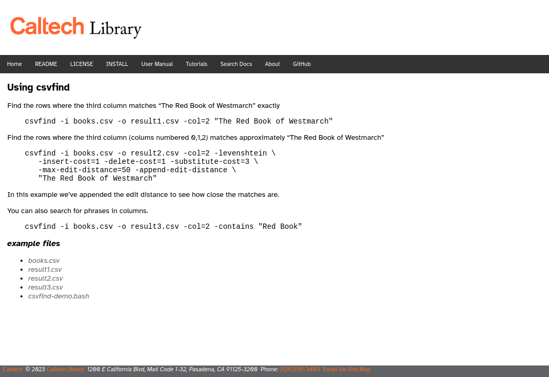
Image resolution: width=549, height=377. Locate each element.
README (46, 64)
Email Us (334, 369)
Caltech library (65, 369)
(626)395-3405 (300, 369)
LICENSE (81, 64)
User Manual (157, 64)
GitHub (302, 64)
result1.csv (44, 278)
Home (14, 64)
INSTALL (117, 64)
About (272, 64)
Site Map (358, 369)
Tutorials (196, 64)
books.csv (43, 269)
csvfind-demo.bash (58, 305)
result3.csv (45, 296)
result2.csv (45, 287)
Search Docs (236, 64)
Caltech (12, 369)
